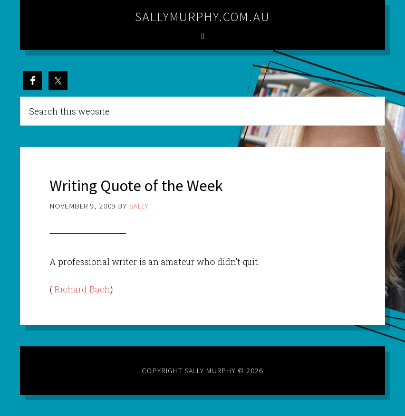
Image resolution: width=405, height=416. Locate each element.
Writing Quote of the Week (136, 185)
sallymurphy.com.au (202, 16)
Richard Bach (82, 289)
